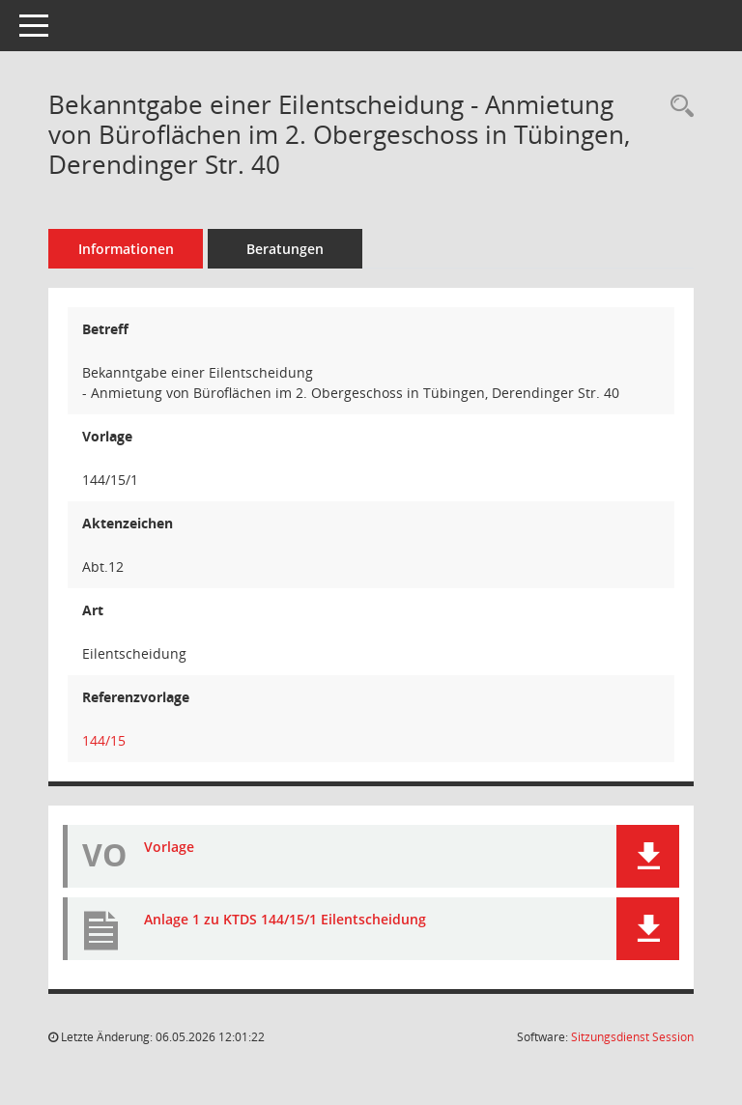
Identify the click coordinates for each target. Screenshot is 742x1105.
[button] (647, 856)
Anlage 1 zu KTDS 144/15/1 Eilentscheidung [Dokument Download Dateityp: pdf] (285, 919)
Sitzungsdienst (632, 1037)
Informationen (126, 249)
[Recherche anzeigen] (677, 107)
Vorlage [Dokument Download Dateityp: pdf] (169, 846)
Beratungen (285, 249)
